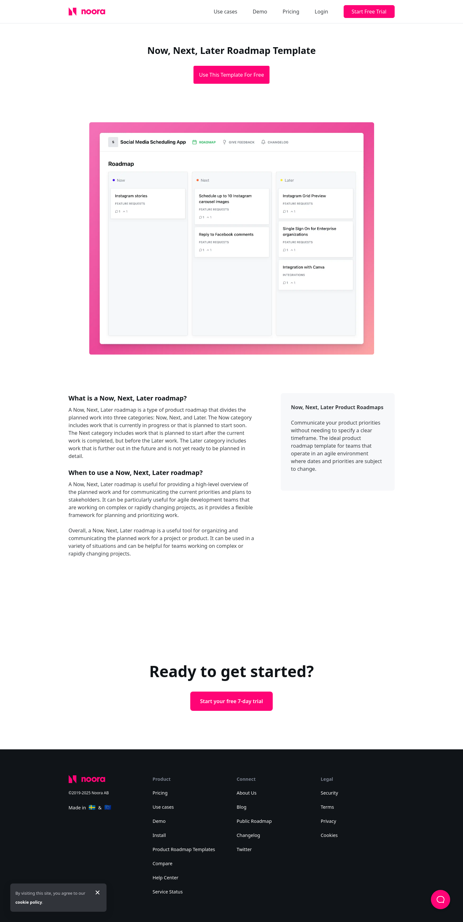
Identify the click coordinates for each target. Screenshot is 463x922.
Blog (242, 807)
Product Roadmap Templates (184, 849)
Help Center (165, 878)
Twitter (244, 849)
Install (159, 835)
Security (329, 793)
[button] (440, 899)
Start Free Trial (369, 11)
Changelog (248, 835)
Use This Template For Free (231, 74)
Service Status (168, 892)
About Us (247, 793)
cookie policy (28, 902)
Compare (163, 863)
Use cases (225, 11)
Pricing (291, 11)
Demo (260, 11)
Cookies (329, 835)
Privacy (328, 821)
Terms (327, 807)
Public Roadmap (254, 821)
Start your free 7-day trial (231, 701)
